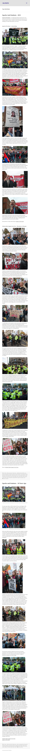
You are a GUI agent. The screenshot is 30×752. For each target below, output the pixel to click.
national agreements (8, 475)
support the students (20, 477)
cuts (25, 473)
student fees (10, 477)
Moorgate (3, 475)
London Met (13, 474)
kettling (17, 745)
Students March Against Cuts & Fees (11, 467)
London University (17, 474)
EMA (13, 745)
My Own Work (10, 473)
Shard (26, 476)
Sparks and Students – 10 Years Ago (14, 483)
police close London (19, 476)
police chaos (9, 476)
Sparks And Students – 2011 (11, 15)
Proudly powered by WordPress (6, 750)
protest (24, 476)
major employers (22, 474)
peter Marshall (11, 746)
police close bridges (14, 476)
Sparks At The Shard (20, 221)
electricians (10, 745)
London (10, 474)
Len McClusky (20, 745)
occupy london (21, 475)
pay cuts (24, 475)
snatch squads (4, 477)
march (26, 474)
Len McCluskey (6, 474)
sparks (8, 477)
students (5, 747)
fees (14, 745)
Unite (24, 477)
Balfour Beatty (20, 473)
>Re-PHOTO (5, 3)
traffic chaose (12, 747)
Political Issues (14, 473)
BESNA (23, 473)
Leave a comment (5, 478)
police (6, 476)
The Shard (8, 747)
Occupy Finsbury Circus (15, 475)
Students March (15, 477)
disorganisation (21, 744)
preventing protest (17, 746)
